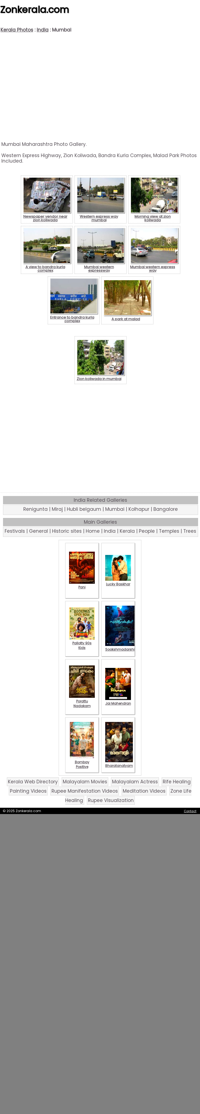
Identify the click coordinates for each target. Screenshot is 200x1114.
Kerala (127, 531)
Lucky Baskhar (118, 581)
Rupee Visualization (111, 800)
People (147, 531)
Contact (190, 811)
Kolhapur (138, 509)
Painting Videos (28, 791)
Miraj (57, 509)
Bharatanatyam (119, 763)
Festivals (15, 531)
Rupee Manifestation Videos (85, 791)
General (38, 531)
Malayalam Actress (135, 781)
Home (93, 531)
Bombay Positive (82, 762)
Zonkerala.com (34, 9)
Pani (82, 584)
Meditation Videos (144, 791)
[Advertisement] (100, 87)
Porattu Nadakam (82, 701)
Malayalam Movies (85, 781)
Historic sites (67, 531)
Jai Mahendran (118, 701)
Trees (189, 531)
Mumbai (114, 509)
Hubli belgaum (84, 509)
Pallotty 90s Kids (82, 643)
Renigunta (35, 509)
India (42, 30)
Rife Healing (177, 781)
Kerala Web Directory (33, 781)
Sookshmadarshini (121, 647)
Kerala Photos (17, 30)
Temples (169, 531)
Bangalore (165, 509)
